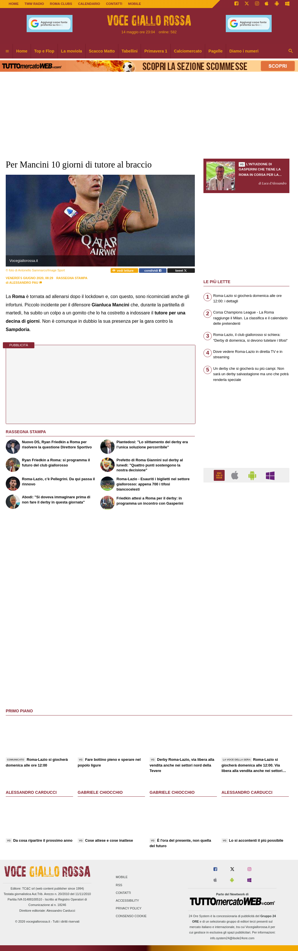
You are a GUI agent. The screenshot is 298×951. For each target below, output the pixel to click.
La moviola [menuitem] (71, 51)
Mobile (122, 877)
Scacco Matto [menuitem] (102, 51)
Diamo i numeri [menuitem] (243, 51)
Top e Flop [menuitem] (44, 51)
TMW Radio (34, 3)
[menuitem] (7, 51)
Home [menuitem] (22, 51)
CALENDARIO (89, 3)
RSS (119, 885)
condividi (152, 270)
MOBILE (134, 3)
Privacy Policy (129, 908)
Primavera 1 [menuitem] (155, 51)
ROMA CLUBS (61, 3)
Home (14, 3)
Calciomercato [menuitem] (188, 51)
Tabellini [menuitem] (129, 51)
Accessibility (127, 900)
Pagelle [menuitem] (216, 51)
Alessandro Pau (23, 282)
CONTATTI (114, 3)
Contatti (123, 892)
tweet (181, 270)
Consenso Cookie (131, 916)
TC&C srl (28, 888)
